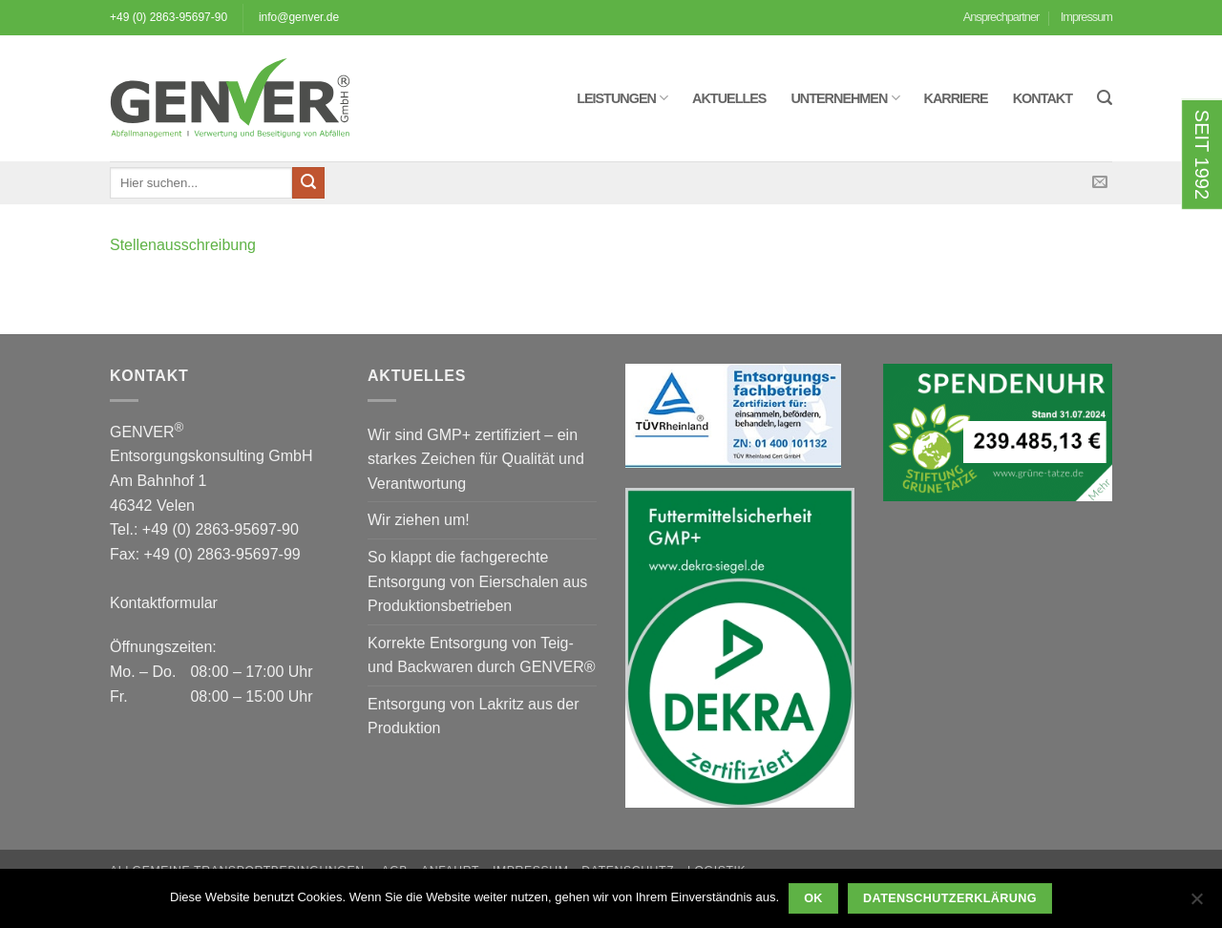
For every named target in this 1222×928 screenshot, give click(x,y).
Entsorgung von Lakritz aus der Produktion (473, 716)
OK (813, 898)
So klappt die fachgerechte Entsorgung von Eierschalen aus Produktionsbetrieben (477, 581)
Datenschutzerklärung (950, 898)
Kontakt (1042, 98)
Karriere (956, 98)
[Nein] (1196, 904)
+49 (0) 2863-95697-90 (168, 17)
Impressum (1086, 17)
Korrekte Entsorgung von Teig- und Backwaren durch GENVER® (482, 655)
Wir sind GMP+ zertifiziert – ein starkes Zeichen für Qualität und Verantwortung (476, 459)
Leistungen (622, 98)
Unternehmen (844, 98)
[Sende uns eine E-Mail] (1099, 182)
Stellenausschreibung (183, 245)
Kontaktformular (164, 603)
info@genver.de (299, 17)
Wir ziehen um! (419, 520)
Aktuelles (729, 98)
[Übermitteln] (308, 183)
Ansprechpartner (1001, 17)
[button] (1104, 97)
